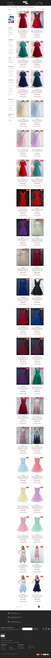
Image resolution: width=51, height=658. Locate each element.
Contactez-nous (3, 647)
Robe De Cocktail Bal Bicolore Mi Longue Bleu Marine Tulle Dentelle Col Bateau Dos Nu (37, 448)
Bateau (11, 110)
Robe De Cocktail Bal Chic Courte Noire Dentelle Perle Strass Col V (37, 299)
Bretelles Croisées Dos (11, 82)
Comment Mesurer (3, 648)
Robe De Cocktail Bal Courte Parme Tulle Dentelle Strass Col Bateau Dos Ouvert (37, 507)
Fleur (10, 72)
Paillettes (11, 70)
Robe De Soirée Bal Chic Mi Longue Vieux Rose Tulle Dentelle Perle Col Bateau (23, 448)
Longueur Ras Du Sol (11, 50)
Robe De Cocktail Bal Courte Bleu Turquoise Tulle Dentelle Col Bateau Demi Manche (37, 180)
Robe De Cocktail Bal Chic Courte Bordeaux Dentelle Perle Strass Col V (23, 359)
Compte (36, 4)
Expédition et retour (3, 649)
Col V (10, 101)
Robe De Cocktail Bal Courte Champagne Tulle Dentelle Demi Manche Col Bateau (22, 269)
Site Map (29, 648)
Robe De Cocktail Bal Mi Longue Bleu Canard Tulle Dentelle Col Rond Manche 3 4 (37, 91)
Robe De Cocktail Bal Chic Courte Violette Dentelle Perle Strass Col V (23, 388)
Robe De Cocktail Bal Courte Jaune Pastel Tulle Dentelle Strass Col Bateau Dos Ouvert (23, 507)
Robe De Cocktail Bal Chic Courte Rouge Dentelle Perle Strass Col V (23, 329)
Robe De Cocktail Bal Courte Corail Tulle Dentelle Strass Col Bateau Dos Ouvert (37, 477)
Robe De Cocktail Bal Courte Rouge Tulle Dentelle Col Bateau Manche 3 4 (22, 32)
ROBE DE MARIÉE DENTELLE (21, 646)
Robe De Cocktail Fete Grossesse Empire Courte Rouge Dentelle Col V (23, 210)
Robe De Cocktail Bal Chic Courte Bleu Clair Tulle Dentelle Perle (23, 596)
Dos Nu (10, 90)
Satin (10, 59)
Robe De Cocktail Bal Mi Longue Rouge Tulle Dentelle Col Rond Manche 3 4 (37, 62)
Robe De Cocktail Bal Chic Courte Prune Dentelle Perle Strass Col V (37, 359)
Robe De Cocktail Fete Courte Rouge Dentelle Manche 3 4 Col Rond (37, 210)
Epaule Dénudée (10, 108)
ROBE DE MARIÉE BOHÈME (21, 648)
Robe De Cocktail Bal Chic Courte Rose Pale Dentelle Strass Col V (23, 151)
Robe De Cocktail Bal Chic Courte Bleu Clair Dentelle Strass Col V (37, 121)
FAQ (9, 646)
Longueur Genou (10, 45)
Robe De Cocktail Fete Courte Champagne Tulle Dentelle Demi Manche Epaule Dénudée (37, 240)
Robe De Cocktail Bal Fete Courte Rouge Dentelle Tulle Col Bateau (22, 418)
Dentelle (11, 62)
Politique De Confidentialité (11, 647)
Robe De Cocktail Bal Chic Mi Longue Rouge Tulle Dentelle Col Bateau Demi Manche (37, 269)
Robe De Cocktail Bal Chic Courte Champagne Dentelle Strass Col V (23, 121)
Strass (10, 75)
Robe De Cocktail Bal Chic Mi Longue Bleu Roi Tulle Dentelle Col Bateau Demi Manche (23, 299)
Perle (10, 74)
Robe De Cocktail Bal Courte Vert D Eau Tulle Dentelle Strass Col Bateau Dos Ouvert (37, 537)
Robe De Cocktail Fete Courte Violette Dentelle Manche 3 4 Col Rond (23, 240)
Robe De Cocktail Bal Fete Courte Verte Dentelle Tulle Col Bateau (37, 388)
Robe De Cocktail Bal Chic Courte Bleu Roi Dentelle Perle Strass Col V (37, 329)
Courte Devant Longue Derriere (11, 52)
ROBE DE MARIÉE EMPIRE (21, 647)
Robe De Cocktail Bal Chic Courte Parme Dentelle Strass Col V (37, 151)
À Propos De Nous (3, 646)
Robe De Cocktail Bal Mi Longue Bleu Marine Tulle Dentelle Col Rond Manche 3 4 (23, 91)
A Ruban (11, 71)
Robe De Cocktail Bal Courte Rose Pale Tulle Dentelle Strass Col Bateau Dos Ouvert (23, 537)
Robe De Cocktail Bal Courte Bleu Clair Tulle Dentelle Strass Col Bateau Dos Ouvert (23, 477)
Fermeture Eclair (10, 88)
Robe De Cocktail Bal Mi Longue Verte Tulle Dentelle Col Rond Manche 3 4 (23, 62)
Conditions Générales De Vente (12, 649)
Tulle (10, 61)
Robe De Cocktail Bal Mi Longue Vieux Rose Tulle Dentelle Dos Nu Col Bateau (37, 418)
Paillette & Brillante (10, 120)
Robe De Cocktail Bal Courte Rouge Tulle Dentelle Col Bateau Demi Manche (22, 180)
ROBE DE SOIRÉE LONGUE (31, 647)
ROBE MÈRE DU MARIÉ (31, 646)
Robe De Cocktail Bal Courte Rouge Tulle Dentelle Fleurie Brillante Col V (37, 32)
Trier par (17, 9)
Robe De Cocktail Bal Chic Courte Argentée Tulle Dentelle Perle (23, 566)
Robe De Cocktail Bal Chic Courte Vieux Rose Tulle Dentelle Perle (37, 566)
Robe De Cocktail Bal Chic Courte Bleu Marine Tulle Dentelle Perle (37, 596)
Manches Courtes (10, 33)
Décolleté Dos (10, 92)
